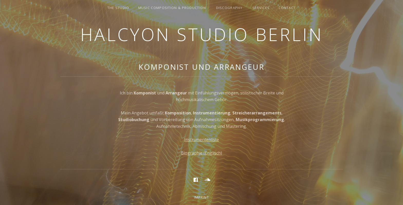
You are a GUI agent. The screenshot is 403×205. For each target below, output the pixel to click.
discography (229, 7)
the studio (118, 7)
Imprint (201, 197)
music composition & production (172, 7)
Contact (287, 7)
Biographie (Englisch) (201, 153)
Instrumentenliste (201, 139)
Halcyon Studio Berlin (201, 34)
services (261, 7)
